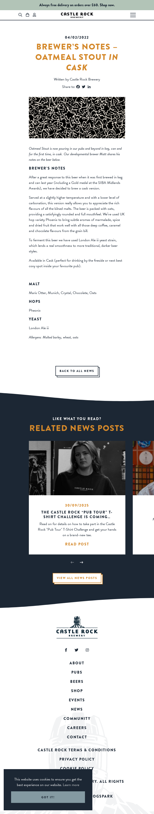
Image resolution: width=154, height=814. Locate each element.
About (76, 663)
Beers (77, 681)
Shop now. (107, 5)
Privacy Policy (77, 759)
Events (77, 700)
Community (77, 718)
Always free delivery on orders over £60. (69, 5)
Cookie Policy (77, 768)
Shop (77, 690)
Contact (77, 737)
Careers (77, 727)
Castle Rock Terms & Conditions (77, 750)
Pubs (76, 672)
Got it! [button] (48, 797)
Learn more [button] (71, 785)
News (77, 709)
